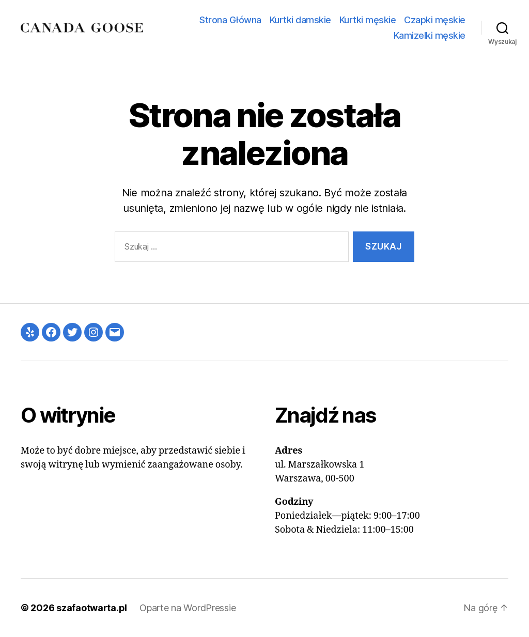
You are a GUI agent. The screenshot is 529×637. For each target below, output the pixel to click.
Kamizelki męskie (429, 35)
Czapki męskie (434, 19)
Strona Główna (230, 19)
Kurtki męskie (367, 19)
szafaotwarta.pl (91, 607)
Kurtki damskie (300, 19)
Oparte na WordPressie (187, 607)
